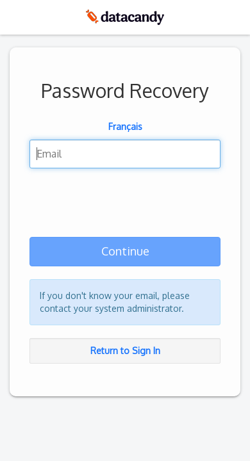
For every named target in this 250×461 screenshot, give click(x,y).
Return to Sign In (125, 350)
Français (125, 126)
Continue (125, 251)
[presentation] (126, 205)
